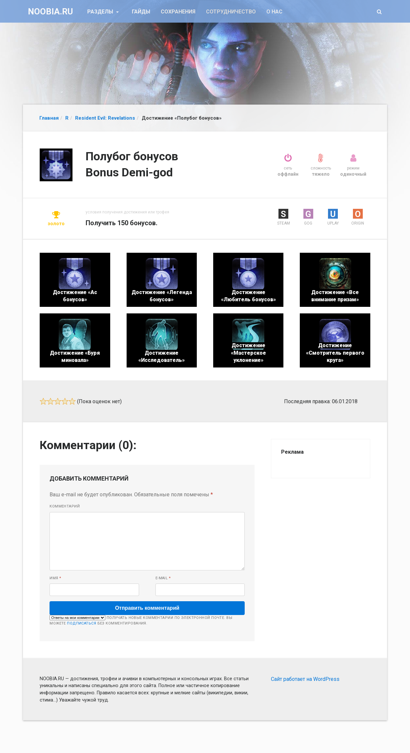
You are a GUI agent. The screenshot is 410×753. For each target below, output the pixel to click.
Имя (55, 578)
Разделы (100, 12)
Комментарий (65, 506)
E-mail (163, 578)
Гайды (141, 12)
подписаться (81, 623)
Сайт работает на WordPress (305, 679)
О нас (274, 12)
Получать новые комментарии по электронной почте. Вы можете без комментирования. (141, 620)
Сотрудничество (231, 12)
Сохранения (178, 12)
